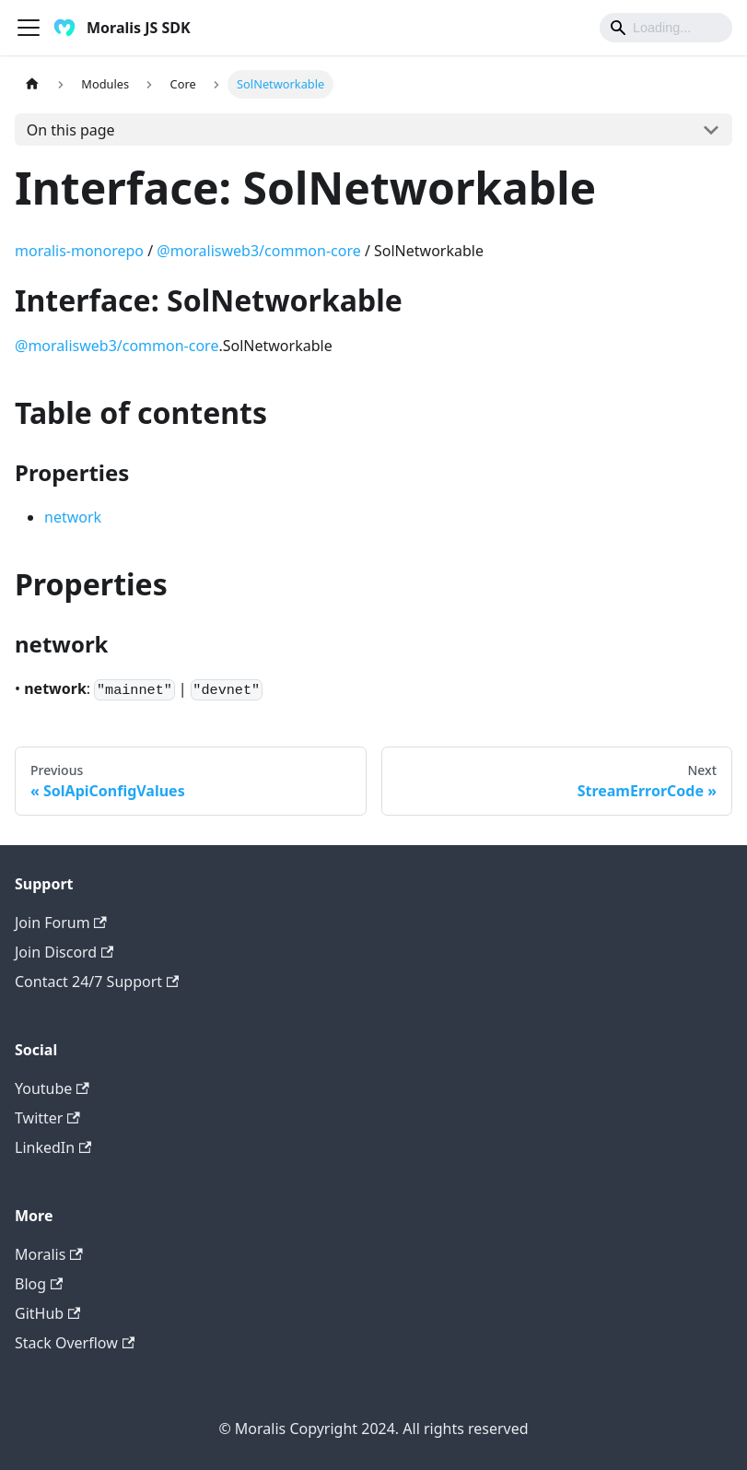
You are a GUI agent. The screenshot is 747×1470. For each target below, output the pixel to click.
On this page (71, 130)
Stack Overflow (74, 1343)
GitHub (47, 1313)
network (72, 517)
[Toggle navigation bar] (28, 27)
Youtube (52, 1088)
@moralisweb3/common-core (258, 251)
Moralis (49, 1254)
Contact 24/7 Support (97, 981)
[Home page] (32, 84)
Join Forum (61, 922)
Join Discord (64, 952)
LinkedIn (53, 1147)
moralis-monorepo (79, 251)
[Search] (666, 27)
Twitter (47, 1118)
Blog (39, 1284)
